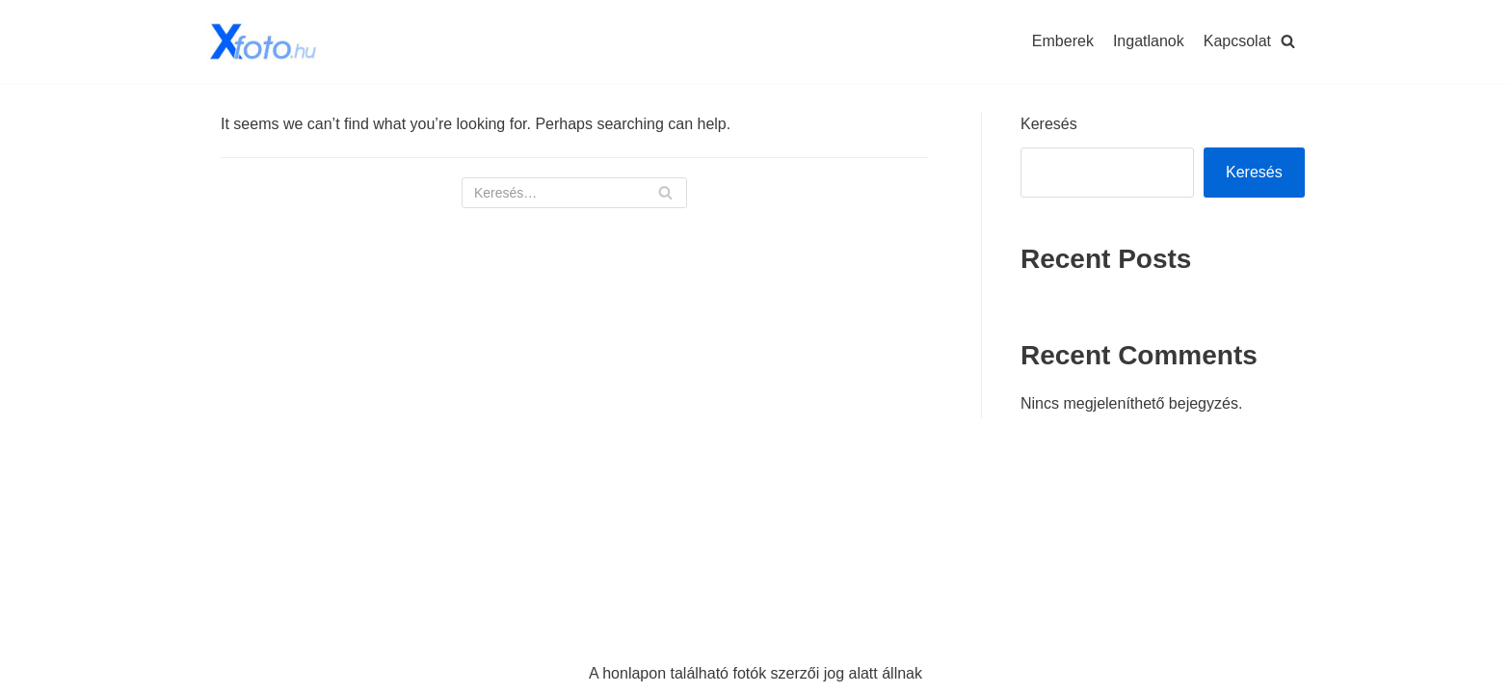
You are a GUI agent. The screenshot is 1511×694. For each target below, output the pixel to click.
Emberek (1063, 41)
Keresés (1049, 124)
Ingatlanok (1148, 41)
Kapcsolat (1237, 41)
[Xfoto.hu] (264, 41)
